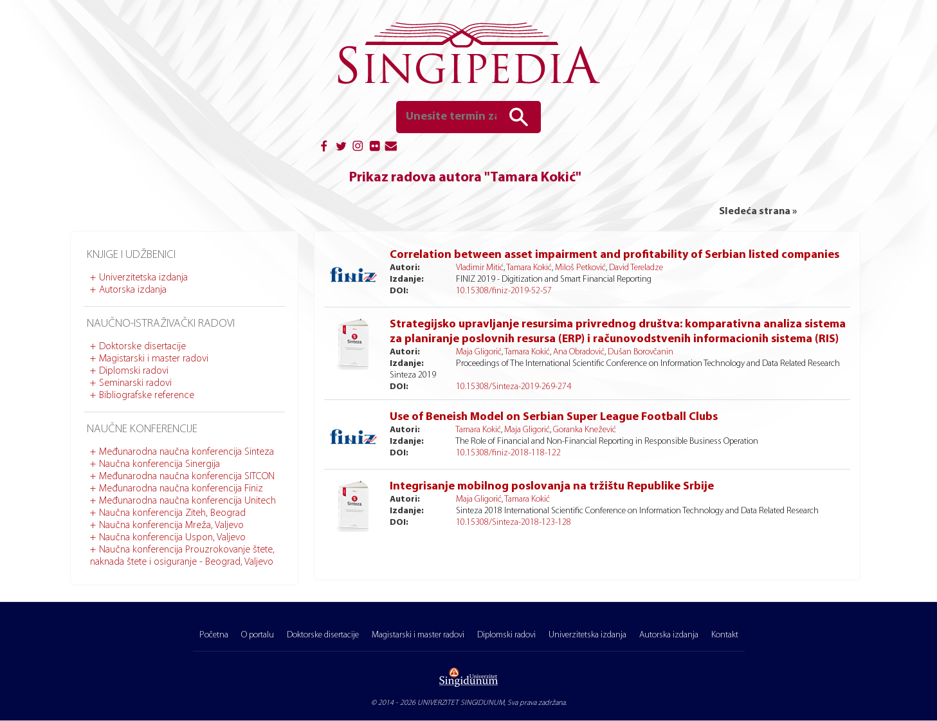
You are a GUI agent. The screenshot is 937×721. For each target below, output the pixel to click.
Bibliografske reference (146, 395)
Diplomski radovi (133, 371)
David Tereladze (636, 268)
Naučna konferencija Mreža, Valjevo (171, 525)
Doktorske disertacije (142, 347)
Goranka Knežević (584, 430)
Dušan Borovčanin (640, 352)
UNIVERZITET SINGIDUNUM (460, 703)
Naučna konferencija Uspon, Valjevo (172, 538)
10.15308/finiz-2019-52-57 (504, 291)
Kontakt (724, 635)
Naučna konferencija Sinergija (159, 464)
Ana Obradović (579, 352)
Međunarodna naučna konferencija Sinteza (186, 452)
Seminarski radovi (135, 383)
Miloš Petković (580, 268)
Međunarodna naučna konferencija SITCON (187, 476)
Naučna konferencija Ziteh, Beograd (172, 513)
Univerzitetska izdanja (143, 278)
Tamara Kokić (529, 268)
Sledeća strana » (758, 211)
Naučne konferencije (142, 429)
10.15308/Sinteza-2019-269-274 (513, 387)
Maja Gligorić (479, 352)
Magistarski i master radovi (153, 359)
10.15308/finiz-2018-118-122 (508, 453)
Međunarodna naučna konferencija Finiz (181, 489)
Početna (213, 635)
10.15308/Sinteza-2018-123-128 (513, 522)
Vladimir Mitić (480, 268)
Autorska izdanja (133, 290)
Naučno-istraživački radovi (161, 324)
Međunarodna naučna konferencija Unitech (187, 501)
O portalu (257, 635)
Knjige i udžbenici (131, 255)
